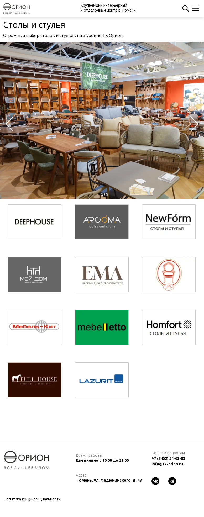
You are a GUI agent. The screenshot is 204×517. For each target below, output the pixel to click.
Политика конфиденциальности (32, 499)
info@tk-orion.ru (167, 463)
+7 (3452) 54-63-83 (168, 458)
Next (196, 124)
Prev (8, 124)
